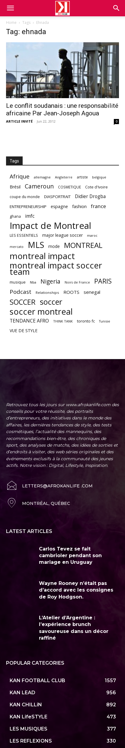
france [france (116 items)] (98, 206)
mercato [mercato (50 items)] (17, 246)
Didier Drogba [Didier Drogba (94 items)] (90, 196)
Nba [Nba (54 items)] (33, 282)
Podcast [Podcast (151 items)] (20, 292)
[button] (116, 8)
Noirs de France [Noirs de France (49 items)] (77, 282)
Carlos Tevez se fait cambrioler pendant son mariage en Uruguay (70, 543)
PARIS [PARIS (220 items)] (103, 281)
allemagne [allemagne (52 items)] (42, 177)
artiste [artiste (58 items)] (82, 177)
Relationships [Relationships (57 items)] (47, 292)
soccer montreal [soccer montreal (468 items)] (41, 311)
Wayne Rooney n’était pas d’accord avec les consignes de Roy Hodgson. (76, 577)
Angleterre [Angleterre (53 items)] (63, 177)
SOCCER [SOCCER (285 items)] (23, 302)
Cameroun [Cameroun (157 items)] (39, 186)
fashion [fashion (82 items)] (79, 206)
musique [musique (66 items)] (18, 282)
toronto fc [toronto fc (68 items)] (86, 321)
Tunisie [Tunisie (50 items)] (104, 321)
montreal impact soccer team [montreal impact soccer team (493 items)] (56, 268)
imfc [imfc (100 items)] (29, 216)
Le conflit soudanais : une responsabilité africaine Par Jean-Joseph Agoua (62, 109)
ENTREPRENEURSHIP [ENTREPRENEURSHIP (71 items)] (28, 206)
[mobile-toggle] (10, 8)
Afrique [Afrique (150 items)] (20, 176)
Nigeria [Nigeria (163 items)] (50, 281)
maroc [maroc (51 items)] (92, 235)
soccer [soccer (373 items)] (51, 302)
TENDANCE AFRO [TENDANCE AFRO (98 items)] (29, 321)
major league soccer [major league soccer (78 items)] (62, 235)
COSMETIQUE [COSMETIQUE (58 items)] (69, 187)
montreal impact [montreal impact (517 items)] (42, 256)
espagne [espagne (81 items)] (59, 206)
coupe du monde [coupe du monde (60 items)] (25, 196)
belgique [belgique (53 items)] (99, 177)
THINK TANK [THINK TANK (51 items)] (63, 321)
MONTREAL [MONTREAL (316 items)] (83, 245)
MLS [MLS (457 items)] (36, 245)
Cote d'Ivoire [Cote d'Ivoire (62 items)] (96, 187)
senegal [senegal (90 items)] (92, 292)
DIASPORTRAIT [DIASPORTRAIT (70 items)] (57, 196)
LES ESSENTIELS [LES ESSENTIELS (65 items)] (24, 235)
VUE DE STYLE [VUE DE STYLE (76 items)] (23, 330)
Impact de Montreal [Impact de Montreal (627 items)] (50, 226)
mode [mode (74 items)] (54, 246)
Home (11, 22)
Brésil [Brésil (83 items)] (15, 187)
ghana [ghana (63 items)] (15, 216)
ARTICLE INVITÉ (19, 121)
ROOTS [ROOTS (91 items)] (71, 292)
